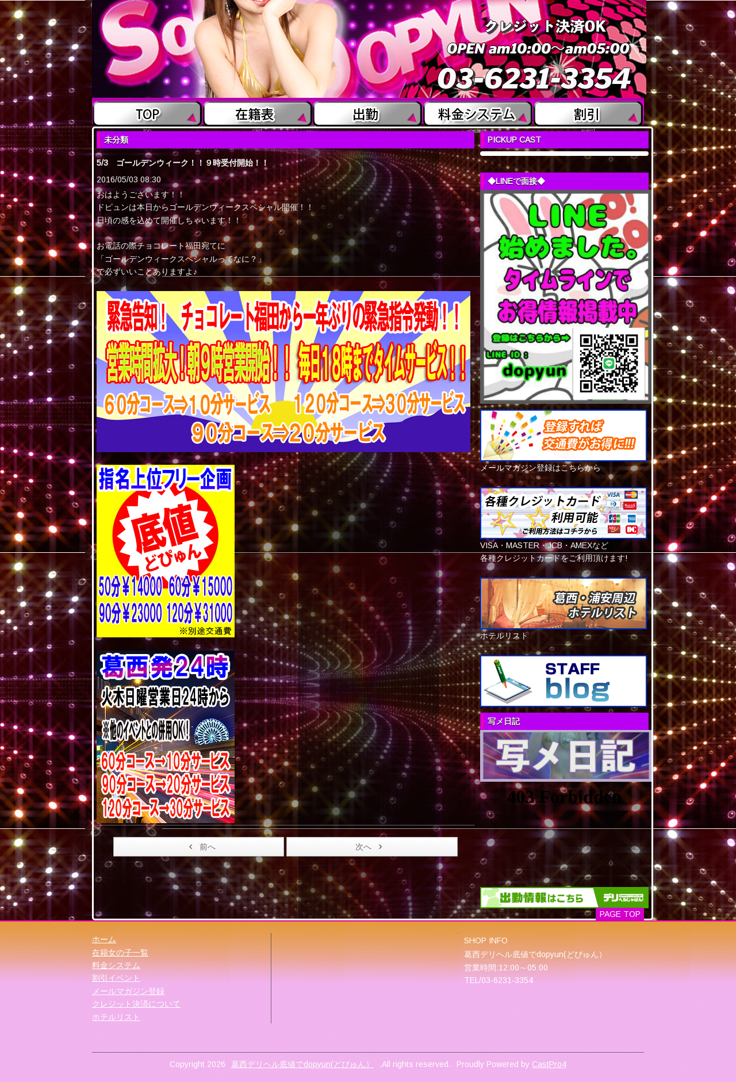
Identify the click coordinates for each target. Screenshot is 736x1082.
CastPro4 (549, 1064)
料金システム (116, 965)
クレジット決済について (136, 1003)
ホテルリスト (116, 1017)
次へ (370, 847)
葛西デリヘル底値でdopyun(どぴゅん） (302, 1064)
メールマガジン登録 (128, 991)
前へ (200, 847)
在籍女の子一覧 (120, 952)
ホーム (104, 939)
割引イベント (116, 977)
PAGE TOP (620, 914)
